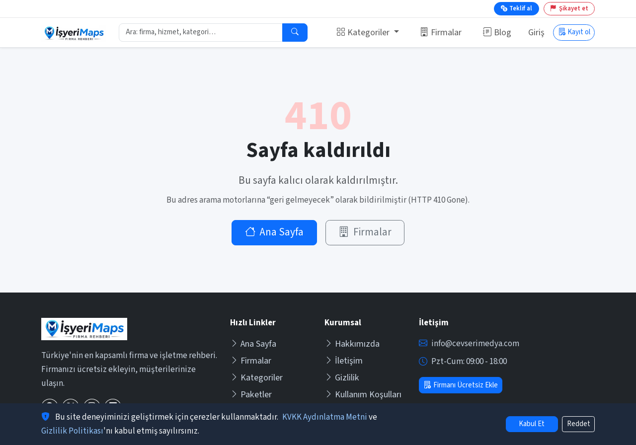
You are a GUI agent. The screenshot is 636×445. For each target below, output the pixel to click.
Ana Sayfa (274, 232)
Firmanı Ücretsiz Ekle (460, 385)
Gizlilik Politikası (72, 431)
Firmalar (441, 32)
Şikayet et (569, 8)
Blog (497, 32)
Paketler (251, 394)
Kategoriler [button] (364, 32)
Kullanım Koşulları (362, 394)
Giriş (536, 32)
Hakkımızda (352, 344)
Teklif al (516, 8)
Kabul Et (532, 424)
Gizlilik (341, 377)
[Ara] (295, 32)
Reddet (578, 424)
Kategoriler (256, 377)
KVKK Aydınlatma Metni (324, 417)
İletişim (343, 361)
